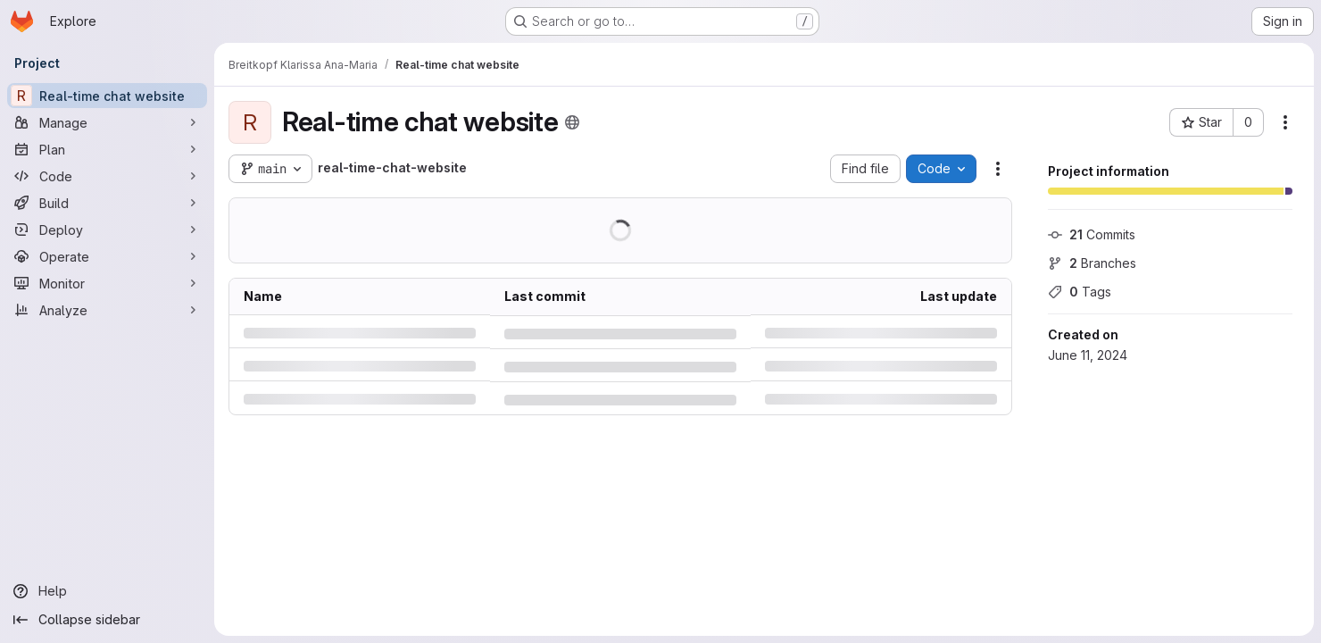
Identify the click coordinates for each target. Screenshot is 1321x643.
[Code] (107, 175)
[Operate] (107, 256)
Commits (1091, 234)
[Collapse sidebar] (107, 619)
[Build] (107, 202)
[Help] (107, 591)
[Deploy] (107, 229)
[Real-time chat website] (107, 95)
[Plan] (107, 149)
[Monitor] (107, 283)
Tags (1079, 291)
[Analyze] (107, 309)
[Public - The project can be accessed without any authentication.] (572, 122)
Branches (1092, 263)
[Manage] (107, 122)
